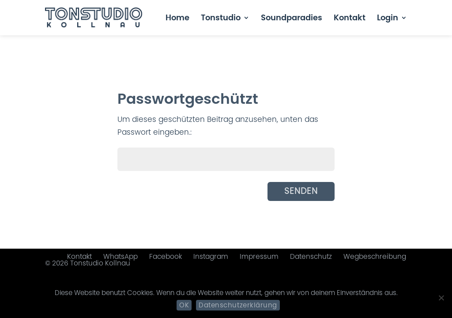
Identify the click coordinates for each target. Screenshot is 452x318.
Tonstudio (221, 19)
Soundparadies (291, 19)
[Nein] (441, 297)
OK (184, 305)
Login (387, 19)
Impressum (259, 256)
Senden (301, 191)
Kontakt (349, 19)
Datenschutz (311, 256)
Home (177, 19)
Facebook (165, 256)
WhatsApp (120, 256)
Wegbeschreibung (374, 256)
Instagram (210, 256)
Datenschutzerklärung (238, 305)
